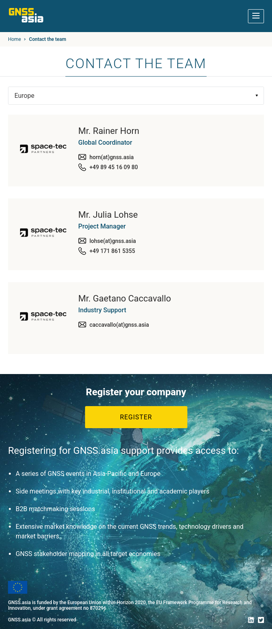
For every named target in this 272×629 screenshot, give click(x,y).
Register (136, 417)
